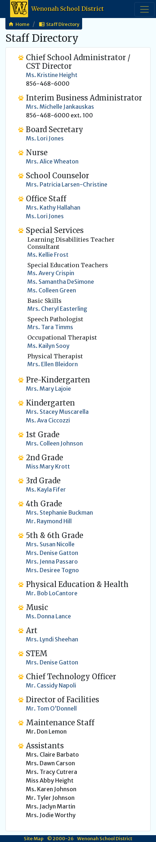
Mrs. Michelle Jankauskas (60, 106)
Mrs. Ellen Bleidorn (52, 364)
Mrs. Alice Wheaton (52, 161)
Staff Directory (62, 24)
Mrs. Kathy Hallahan (53, 207)
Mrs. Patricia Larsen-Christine (66, 184)
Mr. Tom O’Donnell (51, 708)
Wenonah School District (57, 9)
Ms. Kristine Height (51, 75)
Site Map (34, 838)
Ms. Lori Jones (45, 216)
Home (22, 24)
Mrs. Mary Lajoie (48, 388)
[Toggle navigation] (144, 9)
